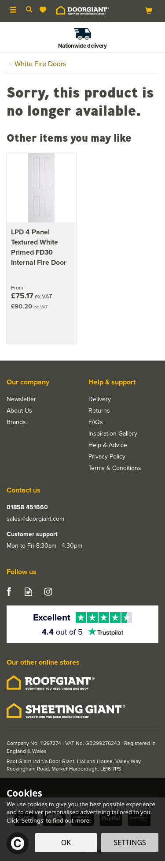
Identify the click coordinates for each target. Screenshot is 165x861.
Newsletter (21, 399)
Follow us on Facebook (8, 591)
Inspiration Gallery (112, 433)
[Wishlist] (45, 9)
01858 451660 (27, 507)
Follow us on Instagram (48, 591)
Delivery (99, 399)
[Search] (29, 10)
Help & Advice (107, 445)
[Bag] (148, 10)
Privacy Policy (106, 456)
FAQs (95, 422)
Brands (16, 422)
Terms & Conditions (114, 468)
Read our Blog (28, 591)
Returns (99, 410)
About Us (19, 410)
